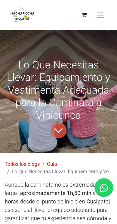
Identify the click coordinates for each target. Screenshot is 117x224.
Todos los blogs (22, 164)
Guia (52, 164)
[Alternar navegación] (100, 15)
